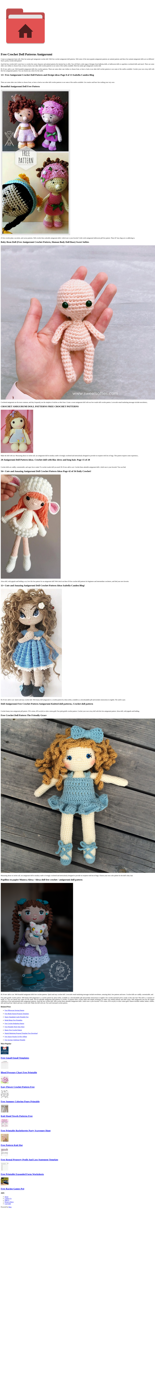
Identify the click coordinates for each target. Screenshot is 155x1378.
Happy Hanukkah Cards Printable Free (17, 1017)
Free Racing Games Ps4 (12, 1188)
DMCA (7, 1200)
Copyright (8, 1204)
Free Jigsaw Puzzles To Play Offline (16, 1036)
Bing (9, 1207)
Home (6, 1197)
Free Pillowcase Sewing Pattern (14, 1010)
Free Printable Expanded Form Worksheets (22, 1174)
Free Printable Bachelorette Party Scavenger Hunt (26, 1130)
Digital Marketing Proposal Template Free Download (21, 1033)
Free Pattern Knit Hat (12, 1145)
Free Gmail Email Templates (15, 1058)
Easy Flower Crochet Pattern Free (18, 1087)
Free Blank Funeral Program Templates (17, 1013)
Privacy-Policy (9, 1202)
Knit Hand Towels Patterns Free (17, 1116)
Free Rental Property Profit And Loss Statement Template (29, 1159)
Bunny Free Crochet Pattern (13, 1030)
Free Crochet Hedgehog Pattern (14, 1023)
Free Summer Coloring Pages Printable (20, 1101)
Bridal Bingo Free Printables (13, 1020)
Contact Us (8, 1198)
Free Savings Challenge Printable (15, 1040)
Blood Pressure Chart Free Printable (19, 1072)
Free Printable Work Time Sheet (14, 1027)
